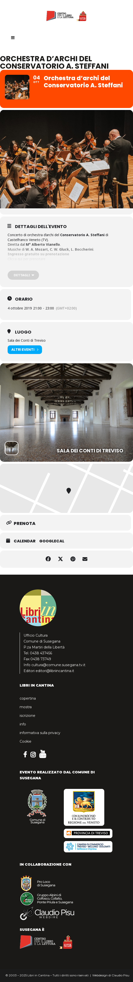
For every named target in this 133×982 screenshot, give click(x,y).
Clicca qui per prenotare (26, 259)
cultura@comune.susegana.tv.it (58, 665)
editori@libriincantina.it (55, 671)
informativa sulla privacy (40, 733)
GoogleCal (51, 541)
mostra (26, 707)
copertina (28, 698)
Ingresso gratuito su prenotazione (38, 254)
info (23, 724)
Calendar (25, 541)
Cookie (25, 741)
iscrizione (27, 715)
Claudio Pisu (120, 975)
